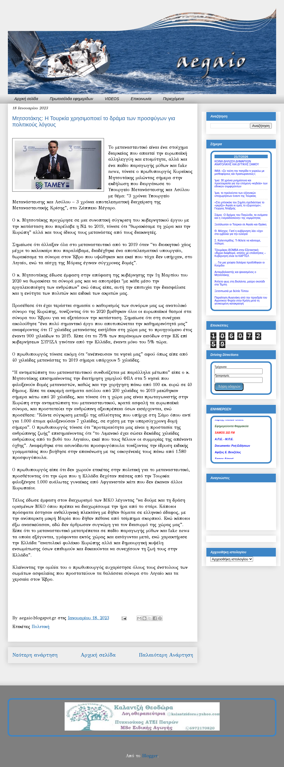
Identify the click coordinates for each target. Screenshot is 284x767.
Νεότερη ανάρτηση (35, 655)
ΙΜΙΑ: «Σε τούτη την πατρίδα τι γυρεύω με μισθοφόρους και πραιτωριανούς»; (239, 172)
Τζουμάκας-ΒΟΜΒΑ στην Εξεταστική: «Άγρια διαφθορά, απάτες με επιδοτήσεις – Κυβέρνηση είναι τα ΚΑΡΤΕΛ (240, 253)
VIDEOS (112, 99)
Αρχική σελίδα (26, 99)
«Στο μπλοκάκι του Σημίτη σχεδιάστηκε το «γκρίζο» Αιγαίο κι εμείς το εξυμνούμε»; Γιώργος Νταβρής (239, 205)
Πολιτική (40, 626)
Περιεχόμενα (173, 99)
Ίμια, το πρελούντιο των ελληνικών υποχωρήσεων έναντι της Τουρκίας (235, 194)
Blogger (149, 755)
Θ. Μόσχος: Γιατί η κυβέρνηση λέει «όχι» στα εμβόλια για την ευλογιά (238, 232)
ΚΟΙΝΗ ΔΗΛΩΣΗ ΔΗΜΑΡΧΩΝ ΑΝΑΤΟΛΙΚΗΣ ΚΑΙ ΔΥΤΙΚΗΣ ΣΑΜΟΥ (236, 163)
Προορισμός (221, 375)
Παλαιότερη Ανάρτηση (166, 655)
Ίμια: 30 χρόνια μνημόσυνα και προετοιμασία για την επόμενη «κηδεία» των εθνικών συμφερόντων (240, 183)
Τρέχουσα (220, 366)
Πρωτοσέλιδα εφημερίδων (71, 99)
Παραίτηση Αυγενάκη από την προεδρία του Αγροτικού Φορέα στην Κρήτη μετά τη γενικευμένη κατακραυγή (240, 300)
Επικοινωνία (141, 99)
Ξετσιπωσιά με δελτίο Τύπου (231, 291)
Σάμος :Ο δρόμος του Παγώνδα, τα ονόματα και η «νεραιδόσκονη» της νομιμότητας (240, 216)
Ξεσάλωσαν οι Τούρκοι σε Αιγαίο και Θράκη (240, 224)
